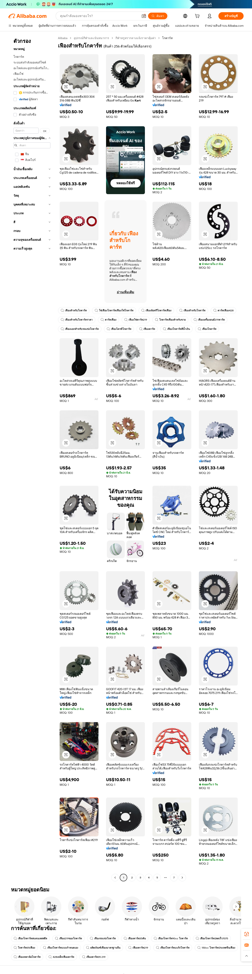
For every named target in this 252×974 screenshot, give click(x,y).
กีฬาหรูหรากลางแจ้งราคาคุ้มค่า (136, 38)
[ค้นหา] (157, 16)
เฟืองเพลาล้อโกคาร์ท (27, 957)
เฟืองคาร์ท (147, 329)
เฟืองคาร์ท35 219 (93, 957)
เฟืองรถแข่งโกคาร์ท (103, 938)
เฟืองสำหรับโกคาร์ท (74, 310)
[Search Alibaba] (99, 16)
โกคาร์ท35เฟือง (24, 947)
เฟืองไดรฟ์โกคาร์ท (119, 329)
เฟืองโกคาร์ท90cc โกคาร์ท (171, 938)
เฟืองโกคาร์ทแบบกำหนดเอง (60, 947)
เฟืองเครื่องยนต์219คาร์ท (209, 319)
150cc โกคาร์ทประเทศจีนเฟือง (216, 947)
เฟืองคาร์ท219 (138, 947)
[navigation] (32, 458)
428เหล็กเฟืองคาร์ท (61, 957)
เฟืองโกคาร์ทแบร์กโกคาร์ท (172, 947)
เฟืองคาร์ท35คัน (135, 938)
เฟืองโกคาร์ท (207, 329)
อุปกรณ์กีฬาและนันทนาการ (91, 38)
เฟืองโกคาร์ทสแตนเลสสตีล (30, 938)
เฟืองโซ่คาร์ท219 (135, 319)
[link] (246, 934)
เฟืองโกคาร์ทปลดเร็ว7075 (212, 938)
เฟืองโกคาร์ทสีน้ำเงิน (176, 329)
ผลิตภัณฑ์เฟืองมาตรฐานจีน (103, 947)
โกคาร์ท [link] (167, 38)
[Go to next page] (182, 877)
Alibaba (62, 38)
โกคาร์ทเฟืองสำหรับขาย (170, 319)
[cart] (198, 16)
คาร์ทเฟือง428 (223, 310)
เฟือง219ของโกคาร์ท (68, 938)
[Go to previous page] (115, 877)
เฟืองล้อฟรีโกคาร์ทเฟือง (156, 310)
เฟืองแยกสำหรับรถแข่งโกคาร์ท (80, 329)
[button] (143, 15)
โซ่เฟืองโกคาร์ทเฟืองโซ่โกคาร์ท (114, 310)
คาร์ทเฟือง (108, 319)
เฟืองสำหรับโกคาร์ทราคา (77, 319)
